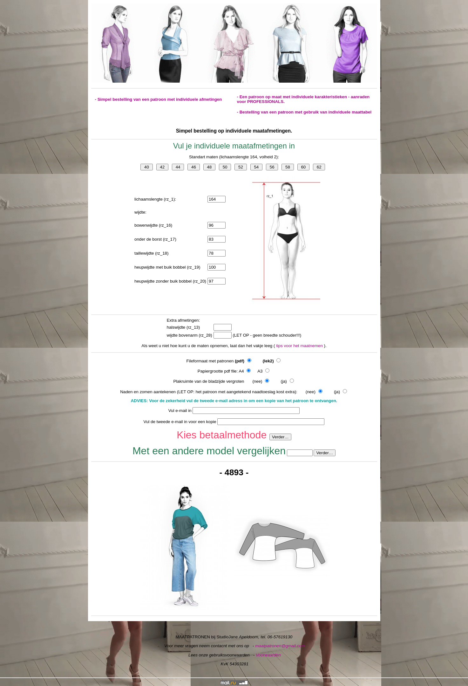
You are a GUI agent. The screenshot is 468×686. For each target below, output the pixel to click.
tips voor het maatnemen (300, 345)
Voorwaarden (268, 655)
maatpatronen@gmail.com (280, 645)
